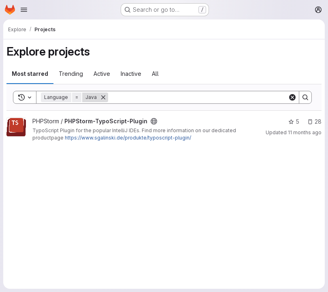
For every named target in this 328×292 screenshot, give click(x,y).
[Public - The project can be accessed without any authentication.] (154, 121)
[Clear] (292, 97)
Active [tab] (102, 73)
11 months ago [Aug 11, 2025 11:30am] (305, 132)
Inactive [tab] (131, 73)
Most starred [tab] (30, 73)
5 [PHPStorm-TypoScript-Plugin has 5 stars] (293, 121)
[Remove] (103, 97)
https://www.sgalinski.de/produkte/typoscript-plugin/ (128, 138)
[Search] (198, 97)
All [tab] (155, 73)
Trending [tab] (71, 73)
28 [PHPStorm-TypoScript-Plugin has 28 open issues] (314, 121)
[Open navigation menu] (23, 9)
